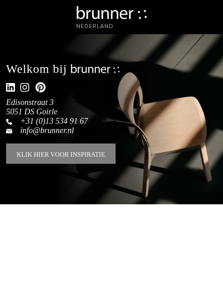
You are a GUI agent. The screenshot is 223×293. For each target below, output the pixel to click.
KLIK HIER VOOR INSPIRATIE (61, 154)
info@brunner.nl (47, 130)
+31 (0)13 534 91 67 (54, 120)
